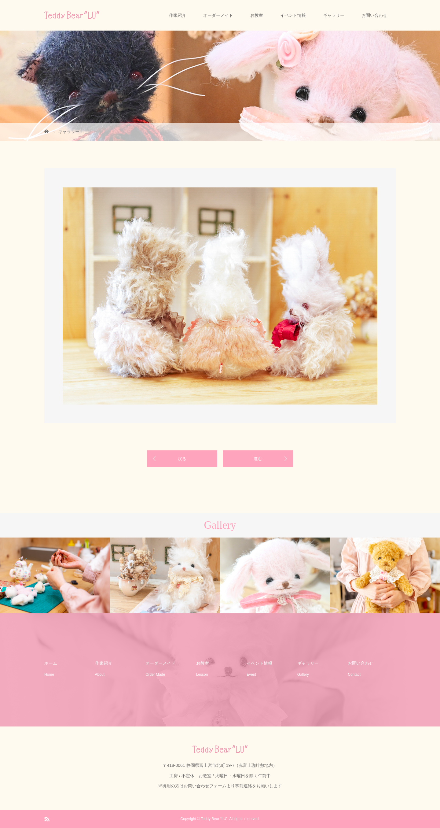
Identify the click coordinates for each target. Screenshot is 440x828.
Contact (354, 674)
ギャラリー (333, 15)
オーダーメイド (218, 15)
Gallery (303, 674)
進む (258, 458)
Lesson (202, 674)
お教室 (256, 15)
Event (251, 674)
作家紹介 (177, 15)
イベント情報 (293, 15)
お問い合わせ (374, 15)
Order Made (155, 674)
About (100, 674)
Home (49, 674)
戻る (182, 458)
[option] (220, 296)
